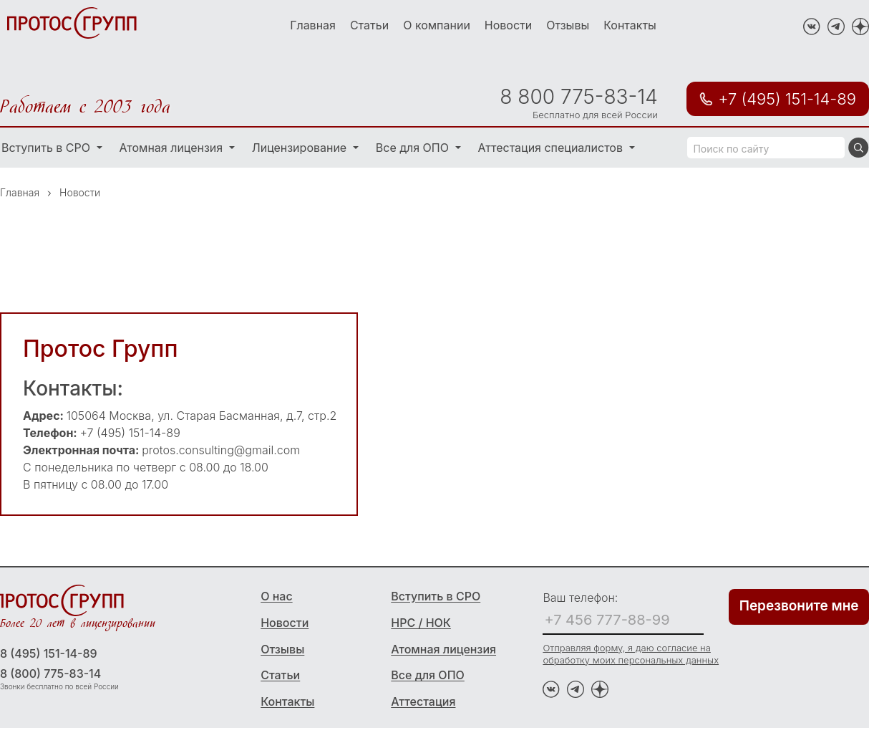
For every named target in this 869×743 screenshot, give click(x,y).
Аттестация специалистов (552, 147)
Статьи (369, 25)
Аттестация (423, 701)
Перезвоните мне (799, 606)
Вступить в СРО (435, 596)
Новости (508, 25)
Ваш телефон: (580, 597)
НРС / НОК (421, 622)
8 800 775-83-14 (578, 97)
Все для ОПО (414, 147)
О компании (436, 25)
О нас (276, 596)
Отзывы (567, 25)
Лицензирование (301, 147)
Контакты (629, 25)
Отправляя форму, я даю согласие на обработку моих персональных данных (631, 654)
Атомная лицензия (173, 147)
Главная (313, 25)
